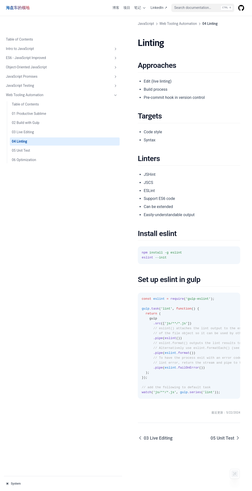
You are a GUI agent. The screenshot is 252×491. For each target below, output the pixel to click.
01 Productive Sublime (29, 98)
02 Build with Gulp (25, 107)
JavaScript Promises (30, 61)
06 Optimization (24, 144)
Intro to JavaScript (30, 33)
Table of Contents (19, 24)
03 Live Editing (23, 116)
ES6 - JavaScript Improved (30, 42)
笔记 (140, 8)
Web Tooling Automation (30, 79)
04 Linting (19, 126)
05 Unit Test (21, 135)
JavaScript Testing (30, 70)
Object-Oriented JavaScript (30, 51)
